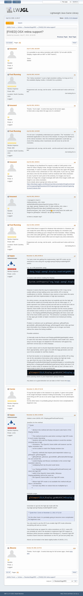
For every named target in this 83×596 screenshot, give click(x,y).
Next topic (72, 37)
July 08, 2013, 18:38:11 (33, 105)
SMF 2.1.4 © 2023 (9, 593)
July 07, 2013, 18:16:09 (33, 48)
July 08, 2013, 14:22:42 (33, 74)
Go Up (8, 572)
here (68, 381)
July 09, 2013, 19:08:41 (33, 162)
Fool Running (15, 74)
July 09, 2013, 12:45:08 (33, 131)
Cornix (12, 389)
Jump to (48, 581)
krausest (13, 49)
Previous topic (62, 37)
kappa (12, 256)
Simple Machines (19, 593)
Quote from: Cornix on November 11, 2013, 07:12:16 (45, 512)
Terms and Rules (68, 593)
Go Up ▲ (76, 593)
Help (61, 593)
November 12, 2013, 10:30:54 (35, 414)
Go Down (9, 42)
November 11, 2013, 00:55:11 (35, 255)
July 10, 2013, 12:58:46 (33, 225)
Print (75, 42)
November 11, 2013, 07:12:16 (35, 389)
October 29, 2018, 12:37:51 (34, 548)
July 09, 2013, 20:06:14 (33, 196)
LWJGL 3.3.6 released (70, 18)
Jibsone (12, 548)
